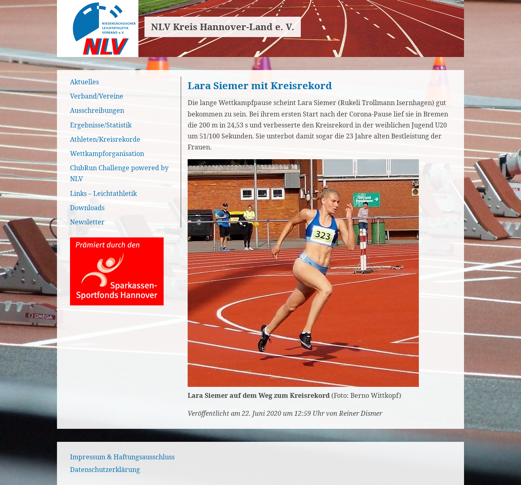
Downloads (87, 207)
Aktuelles (84, 81)
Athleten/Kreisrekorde (105, 139)
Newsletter (87, 221)
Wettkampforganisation (107, 153)
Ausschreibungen (97, 110)
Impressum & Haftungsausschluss (122, 456)
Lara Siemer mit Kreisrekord (260, 85)
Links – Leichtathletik (103, 193)
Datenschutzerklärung (105, 469)
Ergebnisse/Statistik (100, 125)
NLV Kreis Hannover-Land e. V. (222, 26)
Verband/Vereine (96, 96)
